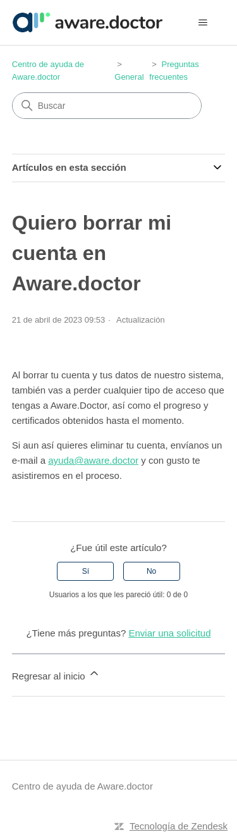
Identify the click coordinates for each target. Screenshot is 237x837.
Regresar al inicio (56, 674)
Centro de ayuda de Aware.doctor (82, 786)
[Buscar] (107, 105)
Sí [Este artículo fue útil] (85, 571)
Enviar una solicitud (169, 633)
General (128, 77)
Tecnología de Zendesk (179, 826)
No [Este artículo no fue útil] (151, 571)
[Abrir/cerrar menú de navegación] (202, 23)
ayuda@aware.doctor (93, 460)
